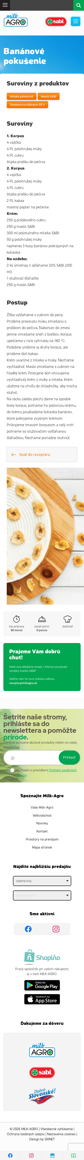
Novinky (42, 823)
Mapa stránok (42, 847)
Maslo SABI (48, 96)
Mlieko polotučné (21, 96)
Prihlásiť (69, 757)
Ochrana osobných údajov (26, 1134)
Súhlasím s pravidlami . (47, 772)
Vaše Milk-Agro (42, 807)
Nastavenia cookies (61, 1134)
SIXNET (50, 1139)
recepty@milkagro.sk (23, 683)
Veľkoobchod (42, 815)
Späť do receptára (30, 454)
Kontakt (42, 831)
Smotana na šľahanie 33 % (27, 104)
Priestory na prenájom (42, 839)
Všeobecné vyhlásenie (57, 1129)
